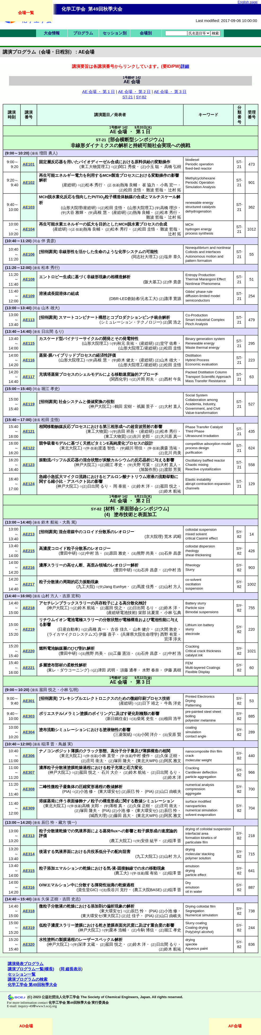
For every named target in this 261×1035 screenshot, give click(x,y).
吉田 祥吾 (125, 431)
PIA (66, 791)
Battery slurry (195, 603)
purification (193, 452)
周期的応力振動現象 (81, 582)
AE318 (29, 911)
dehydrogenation (198, 211)
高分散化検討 (134, 603)
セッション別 (115, 33)
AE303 (29, 716)
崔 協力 (148, 185)
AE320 (29, 944)
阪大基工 (152, 282)
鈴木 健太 (125, 360)
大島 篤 (68, 522)
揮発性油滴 (104, 885)
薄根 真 (115, 806)
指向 (80, 197)
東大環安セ (109, 791)
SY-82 (141, 97)
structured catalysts (200, 207)
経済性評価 (106, 355)
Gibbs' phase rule (198, 292)
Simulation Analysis (200, 187)
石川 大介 (109, 772)
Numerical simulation (201, 915)
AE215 (29, 551)
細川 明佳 (133, 448)
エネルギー (65, 175)
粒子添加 (47, 868)
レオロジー (124, 532)
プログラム (83, 33)
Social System (196, 395)
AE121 (29, 431)
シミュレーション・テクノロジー (130, 322)
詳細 (185, 66)
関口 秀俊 (127, 167)
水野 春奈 (150, 670)
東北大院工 (71, 448)
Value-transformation (201, 413)
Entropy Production (200, 275)
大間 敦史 (168, 629)
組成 (75, 293)
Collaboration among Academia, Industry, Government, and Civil (202, 404)
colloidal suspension (201, 530)
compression (195, 789)
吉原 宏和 (70, 596)
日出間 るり (51, 331)
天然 (87, 443)
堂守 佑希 (168, 343)
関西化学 (119, 379)
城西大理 (98, 815)
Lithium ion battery (199, 625)
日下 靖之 (150, 703)
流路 (83, 477)
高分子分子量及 (124, 751)
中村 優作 (141, 756)
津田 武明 (106, 670)
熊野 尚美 (145, 553)
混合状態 (91, 460)
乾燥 (87, 868)
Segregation (194, 911)
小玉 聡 (152, 167)
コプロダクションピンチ (132, 317)
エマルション (67, 868)
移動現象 (157, 868)
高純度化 (117, 443)
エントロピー (51, 277)
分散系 (104, 532)
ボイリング (102, 713)
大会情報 (52, 33)
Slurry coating (196, 923)
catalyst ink (194, 655)
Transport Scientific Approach (208, 377)
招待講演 (48, 252)
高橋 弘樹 (172, 167)
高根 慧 (100, 212)
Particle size (194, 608)
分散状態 (111, 620)
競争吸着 (47, 443)
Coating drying (196, 928)
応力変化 (134, 768)
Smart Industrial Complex (205, 320)
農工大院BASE (147, 890)
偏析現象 (115, 906)
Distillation (193, 355)
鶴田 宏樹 (123, 406)
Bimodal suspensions (202, 612)
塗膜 (84, 713)
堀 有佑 (151, 873)
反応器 (73, 460)
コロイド (90, 532)
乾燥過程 (126, 885)
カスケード (49, 339)
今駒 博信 (145, 930)
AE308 (29, 789)
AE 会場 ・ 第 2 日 (134, 92)
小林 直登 (106, 756)
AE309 (29, 808)
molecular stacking (199, 854)
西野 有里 (168, 634)
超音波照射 (140, 426)
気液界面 (83, 831)
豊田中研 (68, 553)
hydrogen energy (198, 229)
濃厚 (43, 565)
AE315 (29, 871)
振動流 (45, 460)
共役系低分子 (99, 852)
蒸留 (43, 355)
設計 (149, 443)
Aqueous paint (196, 948)
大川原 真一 (170, 436)
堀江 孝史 (49, 389)
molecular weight (198, 760)
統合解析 (162, 317)
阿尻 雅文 (172, 761)
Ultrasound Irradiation (202, 436)
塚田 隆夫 (122, 761)
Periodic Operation (199, 182)
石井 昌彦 (172, 553)
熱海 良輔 (128, 185)
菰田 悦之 (168, 486)
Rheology (192, 565)
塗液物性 (111, 730)
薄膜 (75, 751)
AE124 (29, 484)
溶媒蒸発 (47, 801)
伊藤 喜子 (107, 634)
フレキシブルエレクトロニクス (86, 698)
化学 (122, 252)
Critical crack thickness (203, 651)
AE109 (29, 296)
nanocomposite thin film (203, 751)
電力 (79, 175)
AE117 (29, 377)
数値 (138, 801)
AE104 (29, 229)
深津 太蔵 (86, 944)
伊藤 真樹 (172, 670)
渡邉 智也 (106, 448)
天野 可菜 (141, 465)
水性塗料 (47, 939)
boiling (190, 716)
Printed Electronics (200, 696)
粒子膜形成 (147, 831)
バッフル (59, 460)
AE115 (29, 343)
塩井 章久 (172, 257)
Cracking (192, 646)
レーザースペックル (97, 939)
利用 (91, 175)
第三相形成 (113, 426)
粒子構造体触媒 (119, 197)
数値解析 (115, 787)
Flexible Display (197, 672)
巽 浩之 (174, 322)
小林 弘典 (172, 613)
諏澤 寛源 (172, 299)
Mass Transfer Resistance (205, 381)
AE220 (29, 651)
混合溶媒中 (69, 532)
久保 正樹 (168, 756)
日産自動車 (69, 629)
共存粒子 (103, 603)
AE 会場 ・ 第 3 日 (170, 92)
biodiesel (192, 160)
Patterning (193, 705)
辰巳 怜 (133, 791)
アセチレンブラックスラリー (65, 603)
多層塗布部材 (51, 665)
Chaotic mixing (196, 465)
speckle (191, 944)
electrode (192, 634)
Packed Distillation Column (206, 372)
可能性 (152, 252)
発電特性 (130, 339)
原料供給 (142, 162)
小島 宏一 (168, 185)
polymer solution (198, 858)
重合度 (156, 925)
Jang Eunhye (115, 587)
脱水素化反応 (60, 197)
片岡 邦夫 (145, 379)
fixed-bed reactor (198, 168)
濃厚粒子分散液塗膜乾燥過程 (65, 768)
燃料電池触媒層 (53, 648)
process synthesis (199, 233)
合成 (115, 162)
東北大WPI (146, 761)
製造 (115, 175)
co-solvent (193, 580)
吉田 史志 (70, 899)
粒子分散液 (49, 582)
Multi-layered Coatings (202, 668)
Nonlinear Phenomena (202, 284)
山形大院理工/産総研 (138, 348)
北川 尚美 (172, 453)
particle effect (195, 875)
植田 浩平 (172, 718)
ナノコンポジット (55, 751)
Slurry (189, 570)
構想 (102, 317)
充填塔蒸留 (49, 374)
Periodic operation (199, 164)
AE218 (29, 608)
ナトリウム (136, 477)
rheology (192, 551)
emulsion (192, 866)
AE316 (29, 887)
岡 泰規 (119, 486)
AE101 (29, 164)
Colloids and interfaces (203, 252)
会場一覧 (26, 12)
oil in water (193, 892)
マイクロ (71, 477)
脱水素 (133, 224)
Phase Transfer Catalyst (204, 427)
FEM (189, 663)
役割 (110, 402)
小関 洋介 (149, 734)
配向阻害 (122, 852)
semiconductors (197, 300)
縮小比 (57, 481)
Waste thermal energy (202, 348)
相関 (166, 751)
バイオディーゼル (95, 162)
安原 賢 (174, 734)
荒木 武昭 (172, 536)
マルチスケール (162, 197)
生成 (67, 277)
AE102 (29, 182)
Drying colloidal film (200, 906)
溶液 (150, 477)
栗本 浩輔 (117, 930)
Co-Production (196, 315)
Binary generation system (205, 339)
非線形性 (67, 252)
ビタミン (99, 443)
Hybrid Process (197, 360)
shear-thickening (198, 555)
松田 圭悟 (132, 190)
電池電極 (75, 620)
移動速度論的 (126, 374)
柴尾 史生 (145, 718)
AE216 (29, 567)
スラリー (55, 565)
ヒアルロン (113, 477)
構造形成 (111, 801)
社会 (63, 402)
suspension (194, 588)
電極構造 (130, 620)
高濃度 (45, 548)
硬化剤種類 (137, 713)
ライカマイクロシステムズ (72, 634)
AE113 (29, 320)
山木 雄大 (49, 308)
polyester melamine (200, 720)
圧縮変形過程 (91, 787)
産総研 (69, 185)
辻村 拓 (174, 190)
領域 (103, 565)
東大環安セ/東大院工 (100, 916)
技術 (166, 698)
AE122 (29, 448)
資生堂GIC (87, 890)
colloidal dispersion (200, 546)
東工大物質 (97, 431)
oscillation (193, 584)
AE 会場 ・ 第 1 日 (98, 92)
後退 (43, 852)
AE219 (29, 629)
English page (248, 2)
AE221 (29, 668)
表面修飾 (75, 801)
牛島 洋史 (172, 703)
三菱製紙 (123, 734)
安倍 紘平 (149, 841)
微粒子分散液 (51, 906)
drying (190, 849)
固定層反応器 (51, 162)
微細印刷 (138, 698)
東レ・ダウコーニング (68, 670)
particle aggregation (200, 777)
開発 (107, 339)
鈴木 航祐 (172, 491)
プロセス (127, 175)
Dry (188, 883)
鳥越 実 (64, 744)
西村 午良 (172, 379)
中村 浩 (92, 553)
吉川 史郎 (141, 436)
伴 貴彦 (47, 241)
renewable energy (199, 203)
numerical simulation (201, 810)
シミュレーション (71, 730)
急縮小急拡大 (51, 477)
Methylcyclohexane (200, 178)
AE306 (29, 756)
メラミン (72, 713)
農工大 (121, 873)
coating (191, 727)
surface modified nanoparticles (198, 803)
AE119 (29, 404)
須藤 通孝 (128, 670)
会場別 (146, 33)
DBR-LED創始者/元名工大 (133, 299)
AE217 (29, 584)
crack (189, 756)
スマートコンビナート (78, 317)
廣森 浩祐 (168, 448)
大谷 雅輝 (74, 212)
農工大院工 (121, 841)
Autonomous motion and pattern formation (204, 258)
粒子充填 (115, 768)
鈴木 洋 (143, 486)
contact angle (195, 736)
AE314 (29, 854)
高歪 (91, 565)
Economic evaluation (201, 364)
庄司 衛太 (94, 761)
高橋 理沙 (168, 208)
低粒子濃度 (49, 925)
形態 (103, 751)
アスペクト (77, 481)
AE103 (29, 207)
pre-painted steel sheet (203, 712)
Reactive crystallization (203, 469)
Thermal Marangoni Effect (205, 279)
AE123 (29, 465)
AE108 (29, 279)
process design (197, 448)
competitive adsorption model (208, 444)
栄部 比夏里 (148, 613)
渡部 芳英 (172, 469)
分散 (82, 885)
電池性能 (158, 620)
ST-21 (127, 97)
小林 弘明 (68, 690)
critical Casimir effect (201, 538)
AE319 (29, 928)
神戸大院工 (100, 406)
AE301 (29, 701)
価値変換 (94, 402)
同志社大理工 (144, 257)
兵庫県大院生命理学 (140, 634)
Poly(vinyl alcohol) (199, 932)
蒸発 (107, 831)
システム (134, 252)
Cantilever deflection (201, 772)
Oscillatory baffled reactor (205, 460)
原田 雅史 (117, 553)
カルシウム (120, 460)
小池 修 (86, 791)
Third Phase (194, 431)
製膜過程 (67, 939)
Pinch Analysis (196, 324)
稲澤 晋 (47, 744)
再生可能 (47, 175)
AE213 (29, 534)
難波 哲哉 (154, 190)
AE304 (29, 732)
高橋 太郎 (90, 806)
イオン (61, 620)
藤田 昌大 (122, 815)
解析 (134, 565)
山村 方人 (172, 587)
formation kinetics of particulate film (200, 840)
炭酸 (107, 460)
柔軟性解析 (77, 665)
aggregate (193, 793)
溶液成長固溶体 (53, 293)
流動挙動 (166, 477)
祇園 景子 (145, 406)
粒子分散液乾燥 (53, 831)
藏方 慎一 (66, 822)
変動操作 (162, 162)
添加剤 (97, 906)
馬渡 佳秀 (145, 587)
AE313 (29, 836)
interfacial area (196, 833)
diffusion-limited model (202, 296)
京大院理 (154, 536)
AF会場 (235, 1026)
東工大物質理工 (95, 167)
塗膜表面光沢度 (120, 925)
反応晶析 (142, 460)
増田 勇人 (47, 153)
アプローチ (148, 374)
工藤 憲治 (121, 653)
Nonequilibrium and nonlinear (208, 248)
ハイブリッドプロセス (72, 355)
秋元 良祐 (125, 343)
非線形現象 (97, 277)
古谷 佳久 (119, 629)
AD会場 (26, 1026)
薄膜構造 (150, 751)
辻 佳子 (133, 916)
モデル (61, 443)
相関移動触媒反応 (55, 426)
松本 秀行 (93, 185)
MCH (189, 225)
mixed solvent (196, 534)
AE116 (29, 360)
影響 (158, 426)
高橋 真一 (97, 629)
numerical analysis (199, 785)
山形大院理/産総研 (78, 208)
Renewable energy (200, 343)
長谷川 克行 (117, 890)
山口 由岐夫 (170, 791)
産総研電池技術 (122, 613)
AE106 (29, 254)
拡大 (91, 224)
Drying (190, 701)
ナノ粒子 (91, 801)
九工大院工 (146, 856)
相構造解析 (120, 277)
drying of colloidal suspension (208, 829)
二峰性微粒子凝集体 (57, 787)
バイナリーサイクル (81, 339)
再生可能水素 (51, 224)
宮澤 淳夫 (172, 639)
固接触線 (125, 868)
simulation (193, 732)
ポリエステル (51, 713)
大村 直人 (172, 406)
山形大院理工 (141, 208)
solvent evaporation (200, 815)
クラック (91, 751)
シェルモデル (91, 374)
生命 (98, 252)
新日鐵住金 (117, 718)
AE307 (29, 772)
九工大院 (86, 587)
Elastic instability (198, 479)
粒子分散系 (77, 548)
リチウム (47, 620)
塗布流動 (47, 730)
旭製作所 (148, 469)
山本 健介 (141, 629)
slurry (189, 629)
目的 (103, 224)
